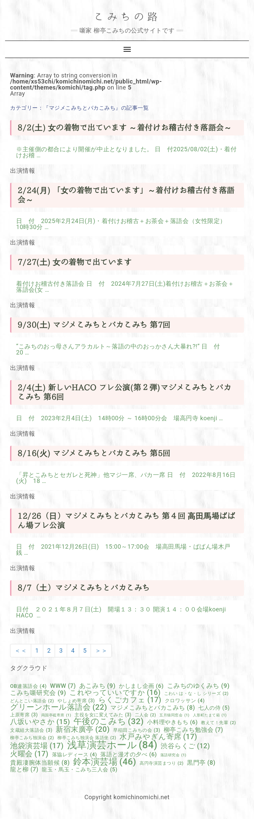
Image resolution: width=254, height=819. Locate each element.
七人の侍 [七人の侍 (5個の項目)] (214, 708)
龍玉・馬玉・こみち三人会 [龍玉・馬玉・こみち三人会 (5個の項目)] (79, 769)
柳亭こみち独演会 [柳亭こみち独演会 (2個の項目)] (32, 738)
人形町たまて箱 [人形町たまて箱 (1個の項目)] (210, 715)
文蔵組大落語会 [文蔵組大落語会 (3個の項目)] (31, 730)
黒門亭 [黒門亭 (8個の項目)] (201, 763)
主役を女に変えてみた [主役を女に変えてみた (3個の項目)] (103, 714)
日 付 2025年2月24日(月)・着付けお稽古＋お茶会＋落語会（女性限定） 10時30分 (124, 223)
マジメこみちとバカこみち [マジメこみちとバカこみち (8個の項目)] (152, 708)
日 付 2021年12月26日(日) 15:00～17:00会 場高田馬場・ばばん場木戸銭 (123, 549)
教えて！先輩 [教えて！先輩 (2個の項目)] (218, 723)
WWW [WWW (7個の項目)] (63, 686)
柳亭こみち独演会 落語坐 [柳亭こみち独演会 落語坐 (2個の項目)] (86, 738)
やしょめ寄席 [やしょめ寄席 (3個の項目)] (76, 700)
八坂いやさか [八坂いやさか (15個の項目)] (40, 721)
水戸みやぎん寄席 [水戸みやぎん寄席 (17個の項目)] (158, 737)
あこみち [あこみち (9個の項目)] (97, 686)
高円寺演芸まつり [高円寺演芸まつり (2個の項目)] (162, 763)
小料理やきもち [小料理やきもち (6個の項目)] (172, 722)
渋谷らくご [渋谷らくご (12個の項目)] (185, 746)
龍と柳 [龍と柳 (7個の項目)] (24, 770)
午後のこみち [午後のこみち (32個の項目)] (108, 721)
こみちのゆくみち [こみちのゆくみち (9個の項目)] (198, 686)
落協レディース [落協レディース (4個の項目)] (74, 754)
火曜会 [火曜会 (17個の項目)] (29, 754)
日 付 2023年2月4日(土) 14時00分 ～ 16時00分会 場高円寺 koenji (117, 418)
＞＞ (101, 650)
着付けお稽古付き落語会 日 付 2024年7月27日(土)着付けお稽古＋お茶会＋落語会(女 (125, 286)
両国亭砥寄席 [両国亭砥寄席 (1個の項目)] (56, 715)
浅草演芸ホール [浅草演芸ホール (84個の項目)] (112, 745)
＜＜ (20, 650)
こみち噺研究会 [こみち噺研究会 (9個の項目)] (38, 693)
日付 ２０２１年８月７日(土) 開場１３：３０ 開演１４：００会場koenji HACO (121, 612)
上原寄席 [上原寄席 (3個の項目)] (24, 714)
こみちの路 (127, 17)
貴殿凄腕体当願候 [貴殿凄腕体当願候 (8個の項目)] (40, 763)
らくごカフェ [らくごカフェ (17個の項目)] (129, 700)
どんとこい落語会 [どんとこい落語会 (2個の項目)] (32, 701)
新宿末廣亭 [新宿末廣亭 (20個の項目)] (83, 729)
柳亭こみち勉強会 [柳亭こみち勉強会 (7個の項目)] (193, 730)
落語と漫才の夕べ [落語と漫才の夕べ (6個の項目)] (128, 754)
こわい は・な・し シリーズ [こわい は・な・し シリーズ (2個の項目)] (196, 694)
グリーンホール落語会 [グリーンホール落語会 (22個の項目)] (58, 707)
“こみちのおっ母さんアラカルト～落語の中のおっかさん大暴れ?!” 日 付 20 (121, 349)
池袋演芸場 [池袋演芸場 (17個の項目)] (37, 746)
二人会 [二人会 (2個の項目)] (145, 715)
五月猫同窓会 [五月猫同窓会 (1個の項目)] (174, 715)
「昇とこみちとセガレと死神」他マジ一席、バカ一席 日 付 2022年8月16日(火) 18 (126, 477)
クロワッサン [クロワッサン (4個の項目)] (185, 700)
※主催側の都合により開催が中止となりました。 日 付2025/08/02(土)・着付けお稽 (126, 152)
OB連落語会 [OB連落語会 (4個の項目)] (28, 686)
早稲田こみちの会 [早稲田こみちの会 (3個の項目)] (136, 730)
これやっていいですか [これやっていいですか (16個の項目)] (115, 692)
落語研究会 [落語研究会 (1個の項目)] (173, 755)
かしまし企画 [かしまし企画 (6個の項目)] (141, 686)
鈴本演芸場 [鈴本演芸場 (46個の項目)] (104, 761)
